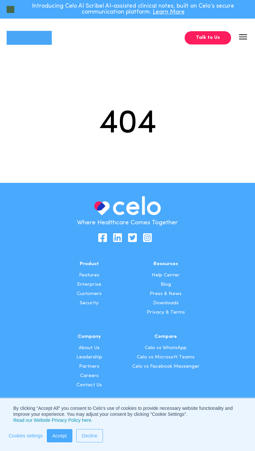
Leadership (89, 357)
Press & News (166, 293)
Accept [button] (59, 435)
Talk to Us (208, 37)
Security (89, 303)
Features (89, 275)
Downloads (166, 303)
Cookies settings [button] (26, 435)
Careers (89, 375)
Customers (89, 293)
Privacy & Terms (166, 312)
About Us (89, 347)
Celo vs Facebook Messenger (166, 366)
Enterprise (89, 284)
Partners (89, 366)
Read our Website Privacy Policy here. (53, 420)
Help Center (166, 275)
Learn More (169, 12)
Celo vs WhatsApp (166, 347)
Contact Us (89, 385)
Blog (166, 284)
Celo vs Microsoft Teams (166, 357)
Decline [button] (90, 435)
